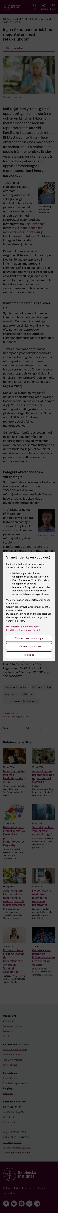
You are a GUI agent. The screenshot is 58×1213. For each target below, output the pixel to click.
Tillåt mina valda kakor (29, 646)
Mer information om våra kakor (23, 626)
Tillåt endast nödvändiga (29, 638)
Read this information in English (23, 630)
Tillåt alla (29, 654)
